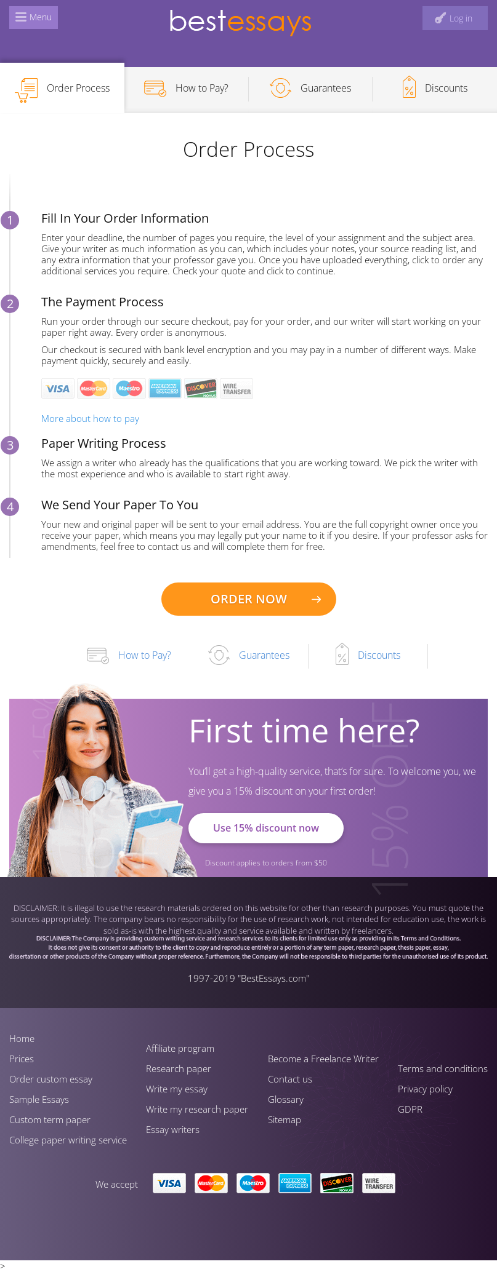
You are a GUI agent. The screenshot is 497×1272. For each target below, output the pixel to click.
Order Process (62, 90)
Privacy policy (425, 1088)
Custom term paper (50, 1119)
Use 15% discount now (266, 828)
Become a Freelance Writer (323, 1058)
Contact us (290, 1078)
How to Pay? (186, 89)
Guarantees (310, 88)
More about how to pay (90, 418)
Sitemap (284, 1119)
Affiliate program (180, 1048)
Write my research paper (197, 1109)
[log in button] (455, 18)
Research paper (178, 1068)
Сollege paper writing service (68, 1139)
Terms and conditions (443, 1068)
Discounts (435, 87)
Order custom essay (50, 1078)
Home (21, 1038)
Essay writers (173, 1129)
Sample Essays (39, 1099)
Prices (21, 1058)
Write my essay (177, 1088)
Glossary (286, 1099)
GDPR (410, 1109)
